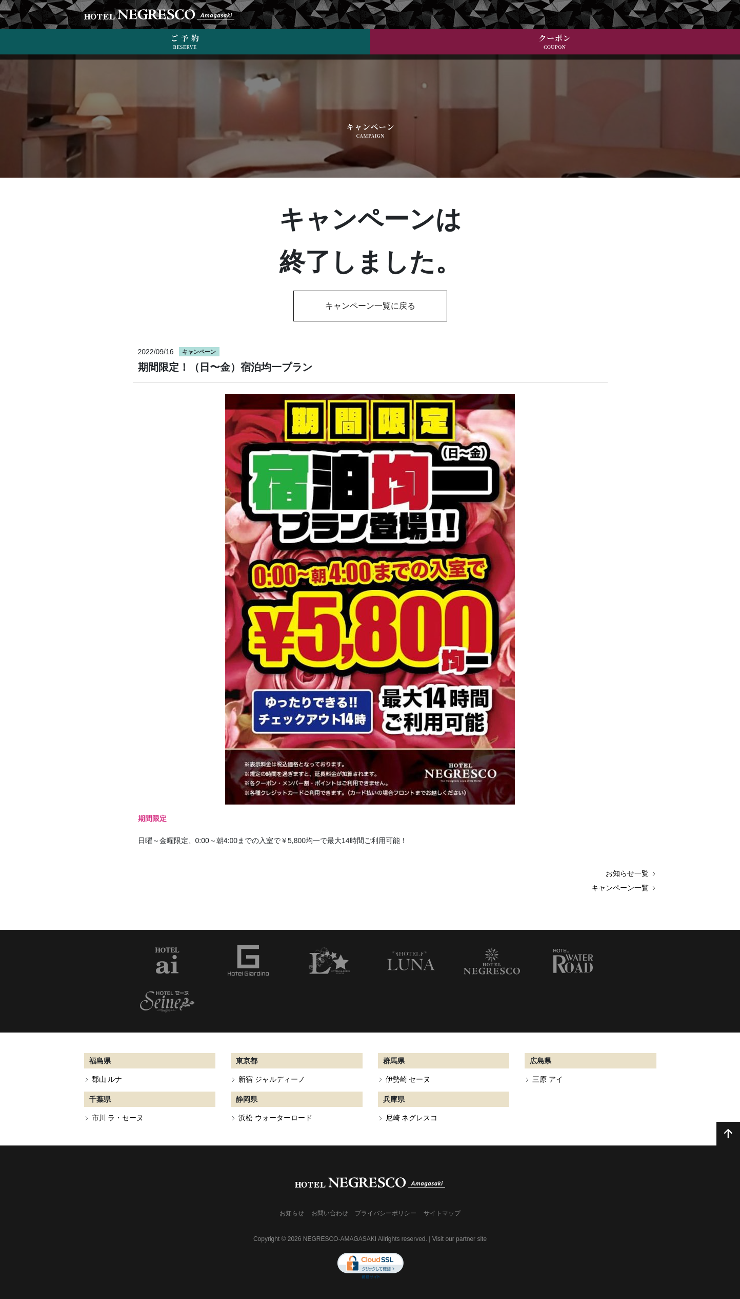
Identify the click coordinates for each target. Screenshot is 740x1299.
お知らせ (291, 1213)
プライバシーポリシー (385, 1213)
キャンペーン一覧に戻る (370, 305)
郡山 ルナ (107, 1079)
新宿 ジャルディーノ (271, 1079)
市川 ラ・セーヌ (118, 1118)
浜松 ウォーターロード (275, 1118)
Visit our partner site (459, 1239)
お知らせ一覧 (631, 873)
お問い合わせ (329, 1213)
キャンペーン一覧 (623, 888)
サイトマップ (442, 1213)
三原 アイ (547, 1079)
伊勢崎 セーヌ (408, 1079)
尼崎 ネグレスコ (412, 1118)
